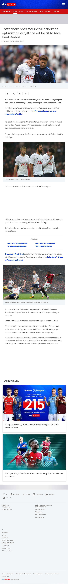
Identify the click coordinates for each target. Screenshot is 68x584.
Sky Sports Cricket (40, 516)
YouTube (49, 494)
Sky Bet (4, 508)
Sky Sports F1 (39, 521)
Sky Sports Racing (40, 534)
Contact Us (5, 576)
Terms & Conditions (7, 573)
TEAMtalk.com (6, 513)
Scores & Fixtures (31, 11)
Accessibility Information (52, 573)
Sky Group (5, 553)
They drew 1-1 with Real (14, 254)
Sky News (5, 547)
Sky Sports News (40, 529)
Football (6, 11)
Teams (56, 11)
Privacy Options (38, 573)
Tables (41, 11)
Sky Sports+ (38, 532)
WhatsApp (7, 498)
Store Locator (6, 563)
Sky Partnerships (7, 558)
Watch (21, 11)
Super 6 (4, 511)
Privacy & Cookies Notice (23, 573)
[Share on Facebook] (7, 93)
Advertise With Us (7, 566)
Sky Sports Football (41, 513)
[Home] (8, 4)
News (15, 11)
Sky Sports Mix (39, 537)
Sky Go (4, 550)
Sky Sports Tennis (40, 524)
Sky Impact (5, 560)
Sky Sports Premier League (43, 511)
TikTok (26, 494)
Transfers (48, 11)
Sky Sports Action (40, 527)
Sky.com (4, 545)
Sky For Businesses (7, 555)
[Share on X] (13, 93)
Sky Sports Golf (40, 519)
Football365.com (7, 516)
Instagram (37, 494)
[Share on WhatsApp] (19, 93)
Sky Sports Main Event (41, 508)
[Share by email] (26, 93)
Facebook (14, 494)
